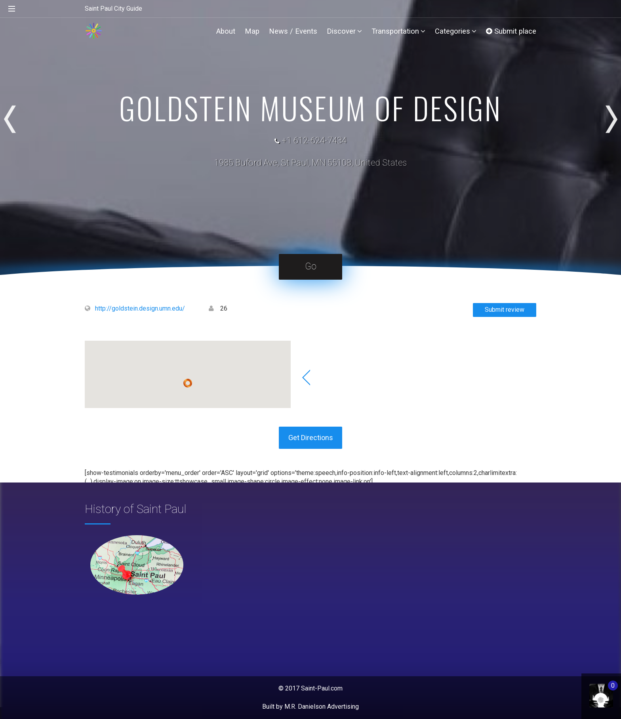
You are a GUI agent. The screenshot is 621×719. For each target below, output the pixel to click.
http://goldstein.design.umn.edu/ (140, 308)
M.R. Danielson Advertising (321, 706)
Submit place (511, 31)
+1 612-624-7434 (314, 140)
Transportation (398, 31)
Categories (455, 31)
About (225, 31)
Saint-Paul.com (322, 688)
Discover (344, 31)
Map (252, 31)
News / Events (293, 31)
